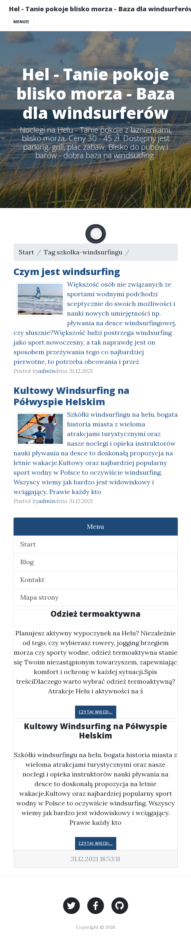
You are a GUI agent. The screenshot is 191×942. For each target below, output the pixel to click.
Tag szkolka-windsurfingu (83, 252)
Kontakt (32, 580)
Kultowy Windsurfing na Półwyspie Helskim (71, 396)
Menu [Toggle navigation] (21, 21)
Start (26, 252)
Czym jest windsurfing (67, 271)
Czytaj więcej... (96, 712)
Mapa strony (39, 597)
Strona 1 (144, 252)
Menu (95, 526)
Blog (26, 562)
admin (46, 371)
